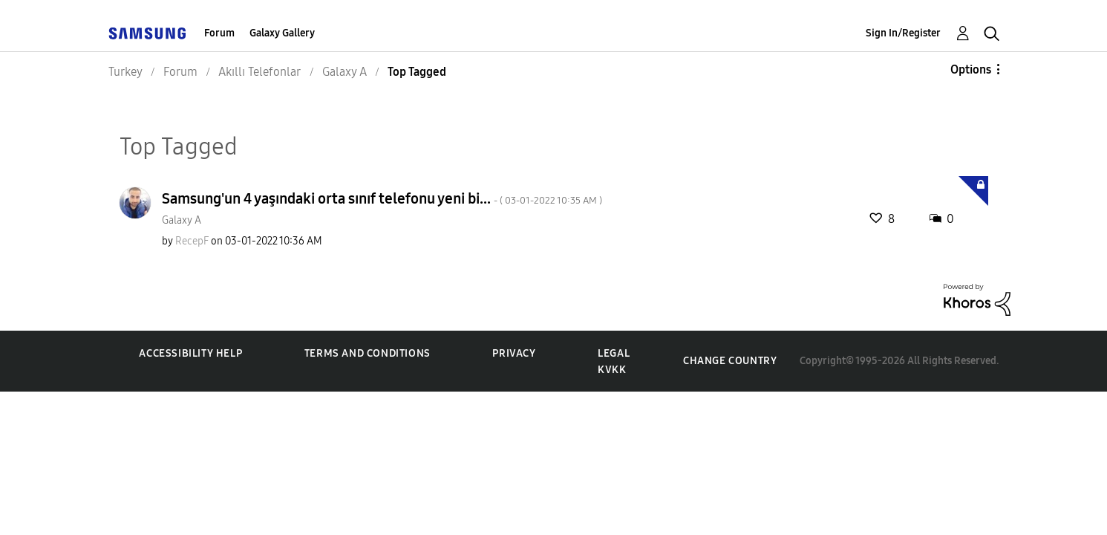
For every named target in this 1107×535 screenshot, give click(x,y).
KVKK (612, 369)
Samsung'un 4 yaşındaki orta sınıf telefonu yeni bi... (382, 198)
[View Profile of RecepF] (192, 241)
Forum (219, 33)
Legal (614, 353)
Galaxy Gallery (282, 33)
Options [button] (970, 69)
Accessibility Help (190, 353)
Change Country (730, 360)
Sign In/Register (903, 33)
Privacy (513, 353)
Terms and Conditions (367, 353)
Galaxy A (181, 220)
